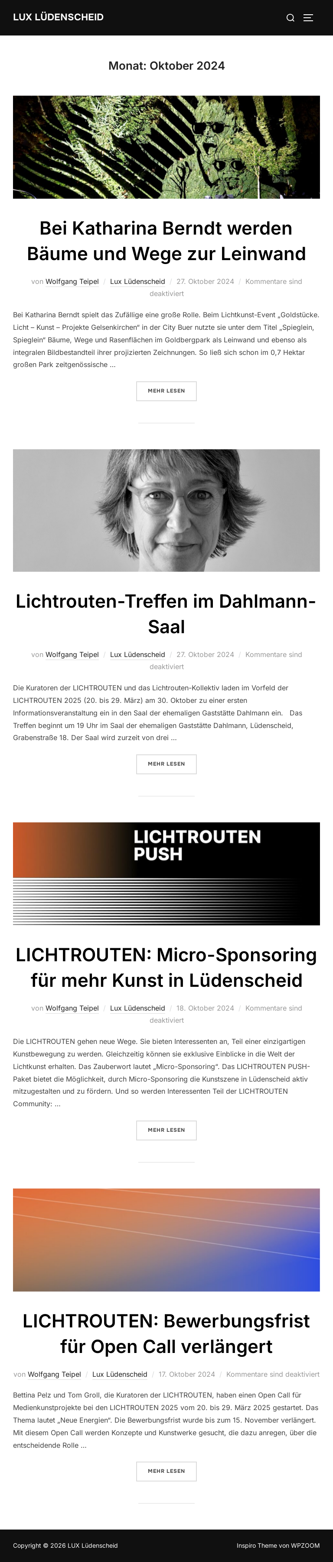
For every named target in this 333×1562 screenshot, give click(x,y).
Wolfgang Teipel (72, 281)
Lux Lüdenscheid (137, 281)
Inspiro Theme (257, 1545)
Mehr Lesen (172, 390)
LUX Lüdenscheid (58, 17)
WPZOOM (305, 1545)
